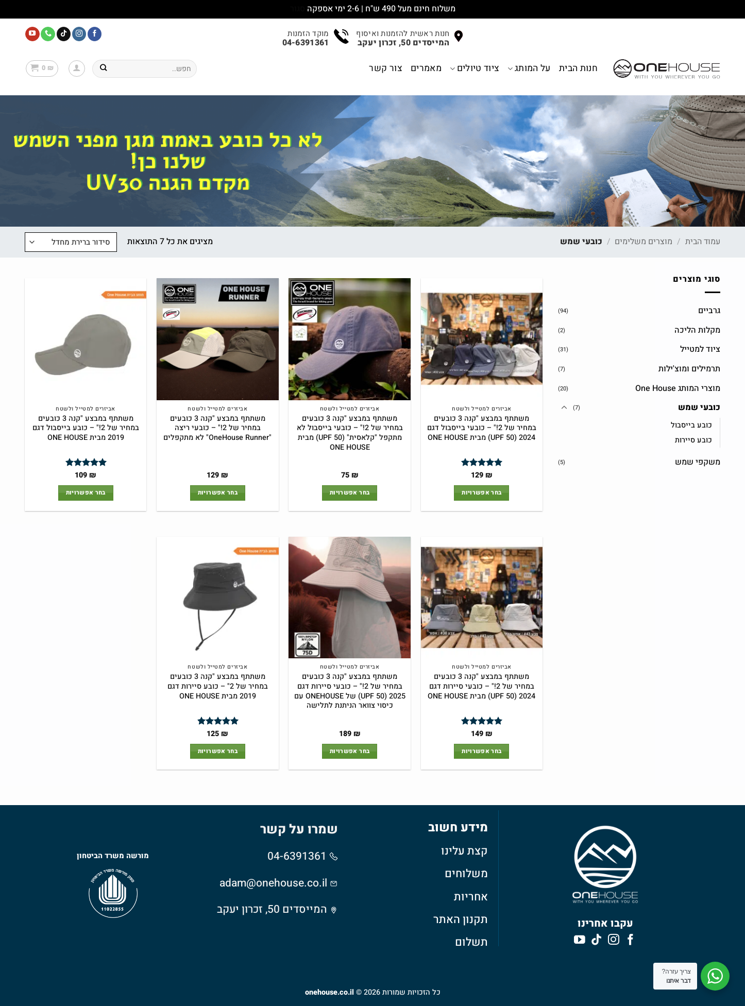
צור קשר (385, 68)
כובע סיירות (693, 440)
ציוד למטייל (700, 349)
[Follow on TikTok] (64, 34)
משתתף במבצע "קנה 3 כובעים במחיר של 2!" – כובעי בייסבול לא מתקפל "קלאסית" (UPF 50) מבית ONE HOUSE (350, 433)
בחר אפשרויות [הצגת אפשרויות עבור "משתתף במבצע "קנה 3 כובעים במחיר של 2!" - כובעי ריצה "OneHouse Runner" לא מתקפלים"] (218, 492)
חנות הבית (578, 68)
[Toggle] (564, 408)
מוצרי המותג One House (677, 388)
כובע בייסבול (691, 425)
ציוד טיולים (474, 68)
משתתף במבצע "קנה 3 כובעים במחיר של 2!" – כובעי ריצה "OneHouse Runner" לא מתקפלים (217, 428)
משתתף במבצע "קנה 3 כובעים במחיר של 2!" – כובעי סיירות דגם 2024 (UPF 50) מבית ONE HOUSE (481, 686)
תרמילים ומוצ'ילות (689, 369)
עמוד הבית (702, 241)
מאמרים (426, 68)
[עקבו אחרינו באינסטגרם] (79, 34)
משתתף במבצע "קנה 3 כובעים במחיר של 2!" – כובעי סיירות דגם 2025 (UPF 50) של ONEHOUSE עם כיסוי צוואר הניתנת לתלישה (349, 691)
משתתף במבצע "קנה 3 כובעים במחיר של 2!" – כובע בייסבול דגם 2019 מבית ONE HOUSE (85, 428)
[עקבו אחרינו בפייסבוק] (95, 34)
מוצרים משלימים (643, 241)
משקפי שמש (697, 462)
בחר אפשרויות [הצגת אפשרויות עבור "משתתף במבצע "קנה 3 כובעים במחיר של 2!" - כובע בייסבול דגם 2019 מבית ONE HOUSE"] (86, 492)
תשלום (471, 942)
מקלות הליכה (697, 330)
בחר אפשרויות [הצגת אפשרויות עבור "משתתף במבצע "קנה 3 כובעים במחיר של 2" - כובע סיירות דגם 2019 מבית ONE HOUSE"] (218, 751)
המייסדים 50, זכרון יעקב (272, 909)
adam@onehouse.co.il (273, 883)
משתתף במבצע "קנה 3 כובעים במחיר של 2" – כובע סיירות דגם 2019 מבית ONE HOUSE (217, 686)
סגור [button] (297, 9)
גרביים (709, 310)
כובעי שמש (699, 407)
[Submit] (103, 68)
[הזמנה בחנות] (71, 242)
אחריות (471, 897)
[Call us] (48, 34)
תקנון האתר (460, 919)
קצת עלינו (464, 851)
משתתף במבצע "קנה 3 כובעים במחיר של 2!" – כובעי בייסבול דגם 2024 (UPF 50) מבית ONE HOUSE (481, 428)
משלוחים (466, 873)
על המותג (528, 68)
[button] (77, 68)
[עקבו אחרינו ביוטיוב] (32, 34)
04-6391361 (298, 856)
